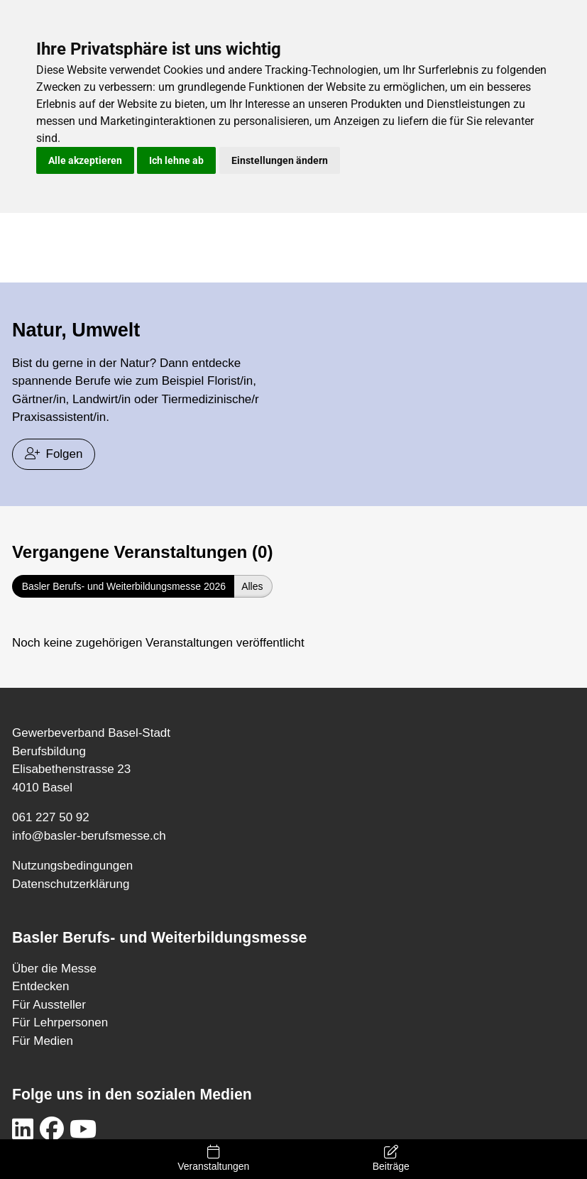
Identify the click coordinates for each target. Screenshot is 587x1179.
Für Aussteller (49, 1004)
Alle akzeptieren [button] (85, 160)
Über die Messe (54, 968)
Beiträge (391, 1158)
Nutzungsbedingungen (72, 865)
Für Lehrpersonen (60, 1022)
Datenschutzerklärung (70, 884)
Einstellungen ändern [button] (279, 160)
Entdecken (40, 986)
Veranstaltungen (214, 1158)
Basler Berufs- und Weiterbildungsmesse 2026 (124, 586)
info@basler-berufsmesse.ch (89, 836)
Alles (252, 586)
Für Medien (42, 1041)
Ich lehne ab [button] (176, 160)
